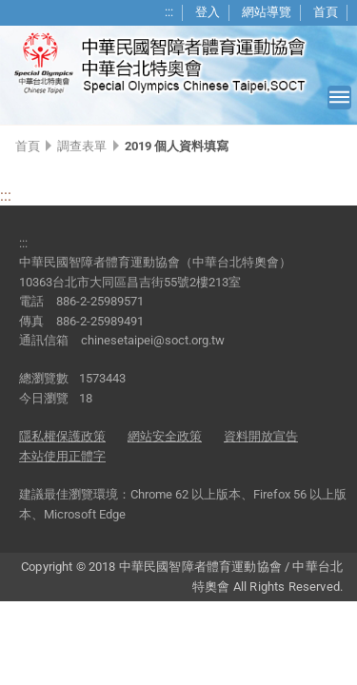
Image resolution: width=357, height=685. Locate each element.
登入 (207, 12)
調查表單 (82, 146)
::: (169, 12)
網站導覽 (266, 12)
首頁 (325, 12)
